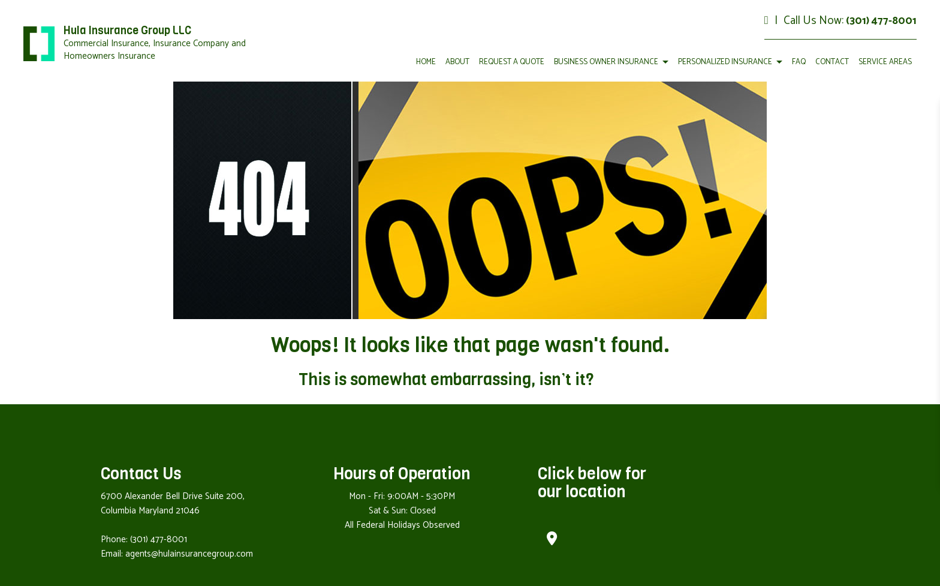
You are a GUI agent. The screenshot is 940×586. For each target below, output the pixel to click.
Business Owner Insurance (606, 62)
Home (426, 62)
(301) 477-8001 (881, 21)
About (457, 62)
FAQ (799, 62)
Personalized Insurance (725, 62)
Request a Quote (511, 62)
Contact (832, 62)
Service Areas (885, 62)
